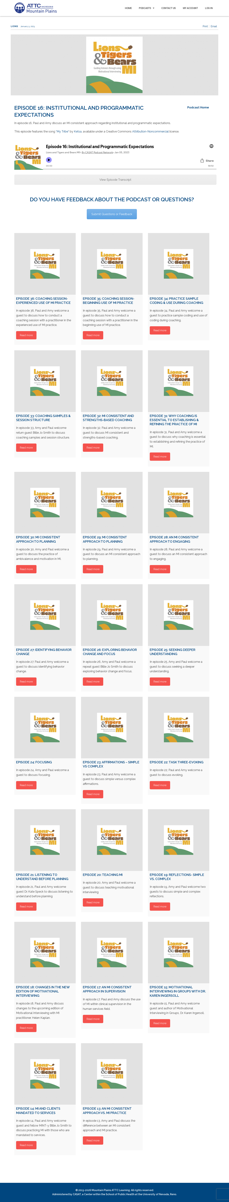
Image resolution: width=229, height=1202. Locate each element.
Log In (209, 8)
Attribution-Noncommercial (150, 131)
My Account (190, 8)
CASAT (77, 1194)
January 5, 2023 (27, 26)
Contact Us (168, 8)
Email (214, 26)
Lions (14, 26)
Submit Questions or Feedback (111, 214)
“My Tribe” (62, 131)
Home (128, 8)
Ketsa (77, 131)
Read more (26, 335)
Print (205, 26)
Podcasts (146, 8)
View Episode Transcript (115, 179)
